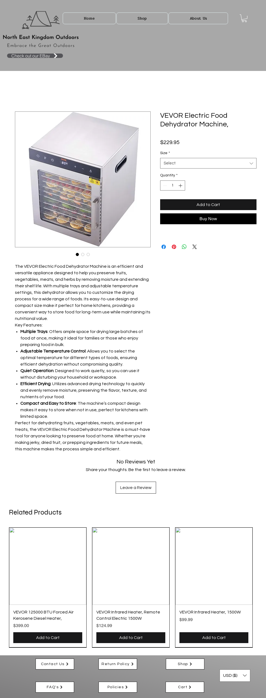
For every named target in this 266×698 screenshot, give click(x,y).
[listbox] (235, 675)
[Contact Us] (55, 664)
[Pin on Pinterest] (174, 247)
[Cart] (185, 687)
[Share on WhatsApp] (184, 247)
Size (165, 153)
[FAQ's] (55, 687)
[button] (142, 18)
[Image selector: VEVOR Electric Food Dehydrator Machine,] (77, 254)
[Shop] (185, 664)
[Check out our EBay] (35, 56)
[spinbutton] (173, 185)
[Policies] (118, 687)
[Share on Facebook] (163, 247)
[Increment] (181, 185)
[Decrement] (164, 185)
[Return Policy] (118, 664)
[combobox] (208, 163)
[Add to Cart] (47, 637)
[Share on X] (194, 247)
